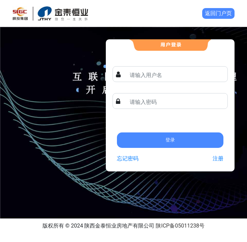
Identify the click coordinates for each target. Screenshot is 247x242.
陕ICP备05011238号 (180, 226)
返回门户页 (218, 13)
